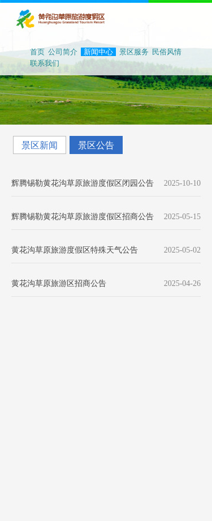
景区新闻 (39, 145)
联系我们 (44, 63)
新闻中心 (98, 52)
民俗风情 (166, 52)
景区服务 (134, 52)
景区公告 (96, 145)
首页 (37, 52)
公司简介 (62, 52)
